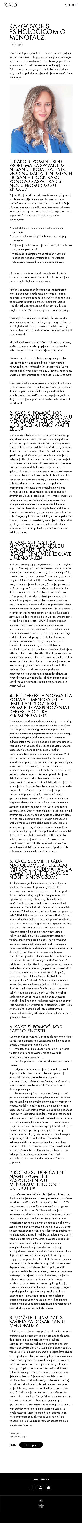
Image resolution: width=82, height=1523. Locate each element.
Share (12, 44)
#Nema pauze (31, 1445)
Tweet (19, 44)
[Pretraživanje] (66, 4)
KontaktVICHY (41, 1503)
